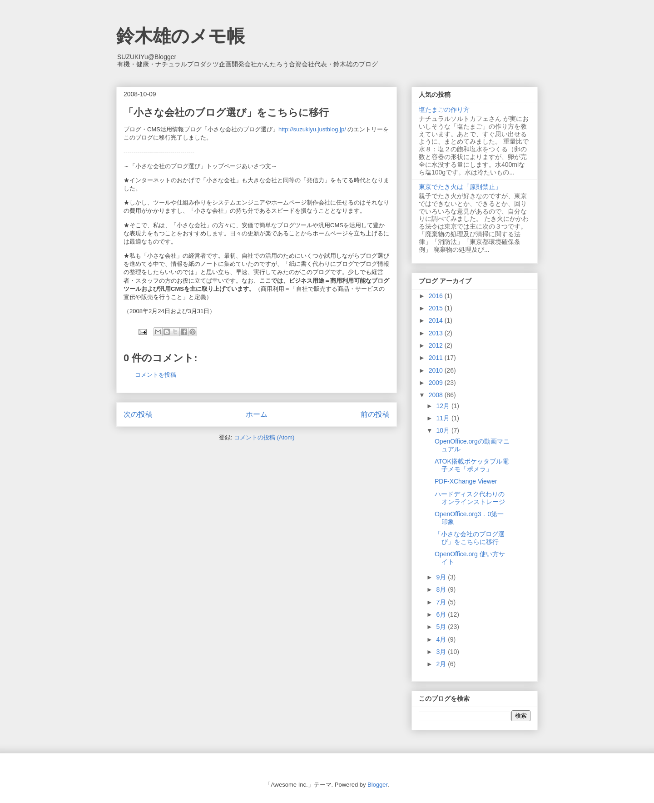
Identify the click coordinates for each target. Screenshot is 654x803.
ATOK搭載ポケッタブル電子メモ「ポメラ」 (472, 465)
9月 (442, 577)
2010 (437, 370)
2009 (437, 382)
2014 (437, 320)
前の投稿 (375, 414)
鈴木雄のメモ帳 (180, 36)
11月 (443, 418)
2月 (442, 664)
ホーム (257, 414)
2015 (437, 308)
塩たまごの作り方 (444, 109)
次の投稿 (138, 414)
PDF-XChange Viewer (466, 481)
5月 (442, 626)
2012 (437, 345)
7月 (442, 602)
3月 (442, 651)
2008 (437, 395)
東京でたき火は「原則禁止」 (460, 186)
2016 (437, 295)
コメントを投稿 (155, 374)
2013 (437, 333)
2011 (437, 357)
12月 (443, 405)
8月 (442, 589)
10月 (443, 430)
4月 (442, 639)
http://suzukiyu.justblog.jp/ (312, 129)
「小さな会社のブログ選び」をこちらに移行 (470, 537)
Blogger (377, 784)
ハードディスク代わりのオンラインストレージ (470, 497)
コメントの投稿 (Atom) (264, 437)
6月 (442, 614)
